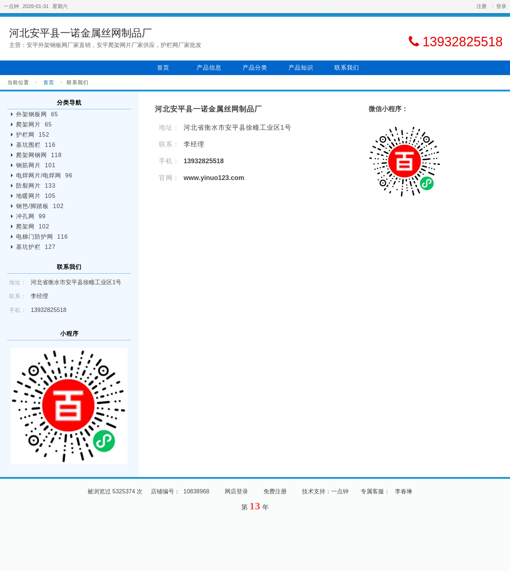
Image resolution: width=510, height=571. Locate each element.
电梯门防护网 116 (42, 237)
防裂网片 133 (36, 186)
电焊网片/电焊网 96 (44, 175)
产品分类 (255, 67)
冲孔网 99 (31, 216)
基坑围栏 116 (36, 145)
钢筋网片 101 (36, 165)
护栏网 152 (33, 135)
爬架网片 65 (34, 124)
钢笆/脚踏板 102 (40, 206)
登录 (501, 6)
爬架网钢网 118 (39, 155)
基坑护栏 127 (36, 247)
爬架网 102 (33, 226)
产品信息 (209, 67)
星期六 (60, 6)
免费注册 (275, 491)
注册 (481, 6)
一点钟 (11, 6)
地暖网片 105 (36, 196)
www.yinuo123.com (214, 177)
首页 (163, 67)
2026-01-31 (36, 6)
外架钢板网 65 (37, 114)
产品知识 (301, 67)
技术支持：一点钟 (325, 491)
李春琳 (403, 491)
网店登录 (236, 491)
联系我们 (346, 67)
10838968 (196, 491)
